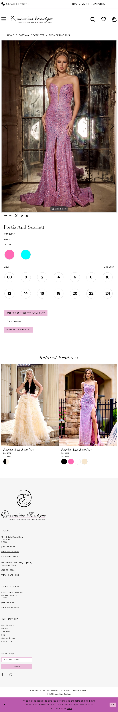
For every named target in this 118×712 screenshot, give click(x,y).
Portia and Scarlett (31, 35)
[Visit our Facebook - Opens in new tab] (2, 674)
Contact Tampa (8, 638)
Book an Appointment (18, 329)
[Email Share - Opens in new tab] (27, 216)
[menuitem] (92, 19)
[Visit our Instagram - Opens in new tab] (10, 674)
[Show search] (92, 19)
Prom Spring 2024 (59, 35)
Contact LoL (6, 641)
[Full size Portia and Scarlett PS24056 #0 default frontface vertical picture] (59, 126)
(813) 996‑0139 (7, 602)
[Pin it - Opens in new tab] (22, 215)
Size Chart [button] (109, 266)
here (69, 708)
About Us (5, 631)
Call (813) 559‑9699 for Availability (25, 313)
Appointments (7, 625)
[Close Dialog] (4, 704)
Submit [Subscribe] (17, 666)
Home (10, 35)
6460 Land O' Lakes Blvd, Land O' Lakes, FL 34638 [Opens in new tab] (12, 595)
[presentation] (30, 404)
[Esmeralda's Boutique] (32, 19)
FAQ (3, 635)
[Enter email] (16, 659)
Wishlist (5, 628)
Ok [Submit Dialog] (113, 704)
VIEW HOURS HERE (10, 551)
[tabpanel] (59, 126)
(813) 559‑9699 (8, 546)
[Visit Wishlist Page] (103, 19)
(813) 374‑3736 (8, 570)
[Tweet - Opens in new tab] (16, 215)
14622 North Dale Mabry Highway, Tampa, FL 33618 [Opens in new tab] (16, 564)
